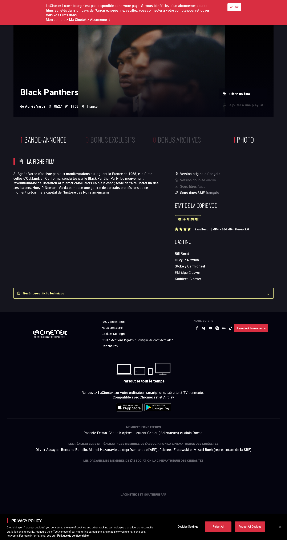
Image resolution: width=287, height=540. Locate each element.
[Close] (280, 527)
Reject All (218, 526)
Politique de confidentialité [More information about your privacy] (73, 535)
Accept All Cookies (250, 526)
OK (237, 7)
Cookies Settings (188, 526)
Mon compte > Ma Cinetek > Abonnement (78, 19)
